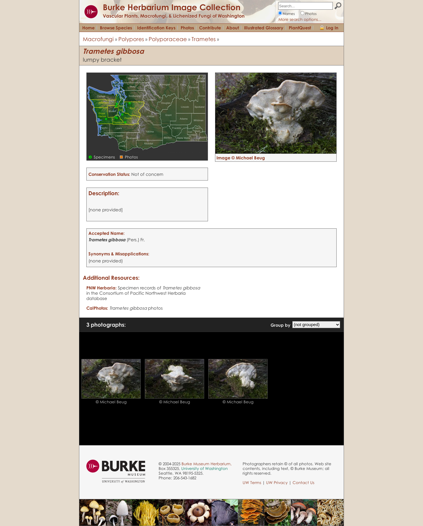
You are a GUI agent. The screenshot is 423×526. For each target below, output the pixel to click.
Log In (332, 27)
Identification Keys (156, 27)
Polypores (131, 39)
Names (289, 13)
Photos (311, 13)
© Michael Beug (111, 401)
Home (88, 27)
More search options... (299, 19)
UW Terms (252, 482)
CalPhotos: (97, 308)
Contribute (210, 27)
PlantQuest (300, 27)
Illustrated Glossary (263, 27)
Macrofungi (98, 39)
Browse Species (116, 27)
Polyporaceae (168, 39)
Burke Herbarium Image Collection (172, 7)
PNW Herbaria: (101, 287)
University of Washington (204, 468)
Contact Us (303, 482)
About (232, 27)
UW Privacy (277, 482)
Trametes (204, 39)
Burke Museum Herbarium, (207, 463)
